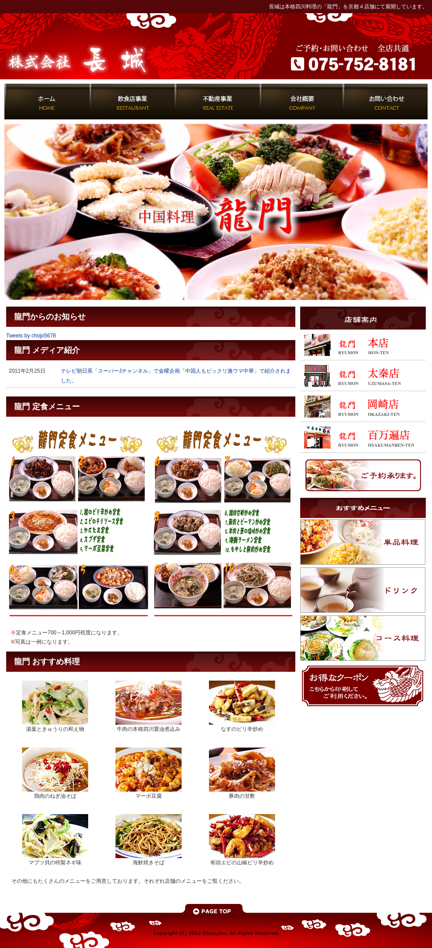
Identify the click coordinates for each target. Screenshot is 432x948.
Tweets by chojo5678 (31, 336)
